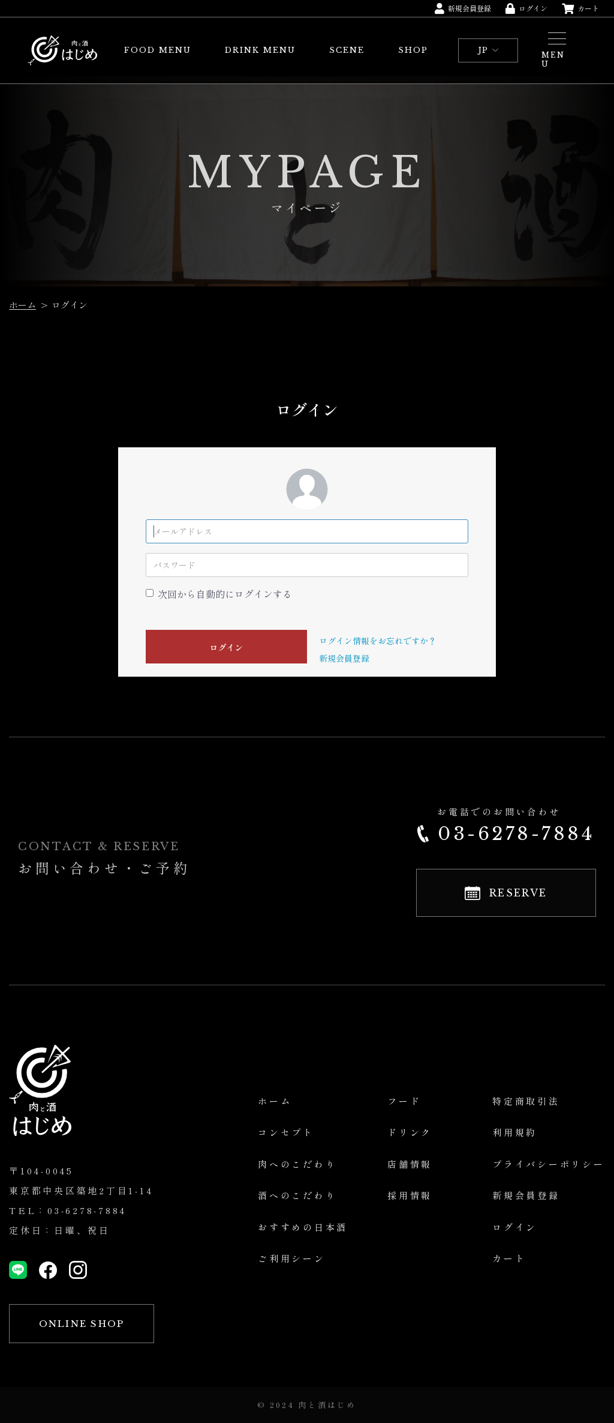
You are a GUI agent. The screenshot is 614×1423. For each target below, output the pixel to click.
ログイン (226, 647)
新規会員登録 (344, 658)
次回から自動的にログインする (225, 594)
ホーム (22, 304)
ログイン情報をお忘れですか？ (378, 641)
